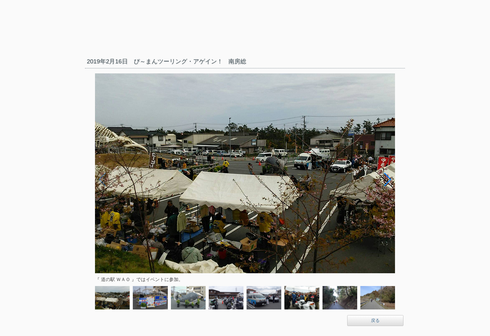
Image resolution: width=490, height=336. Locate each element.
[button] (387, 179)
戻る (375, 320)
